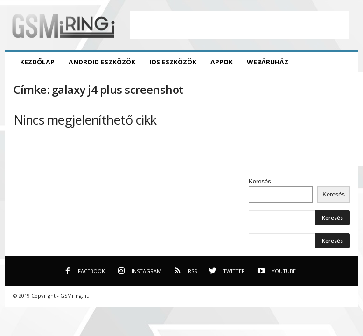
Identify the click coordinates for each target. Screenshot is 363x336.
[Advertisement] (239, 25)
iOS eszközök (172, 61)
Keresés (260, 181)
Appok (221, 61)
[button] (344, 62)
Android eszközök (102, 61)
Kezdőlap (37, 61)
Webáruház (267, 61)
